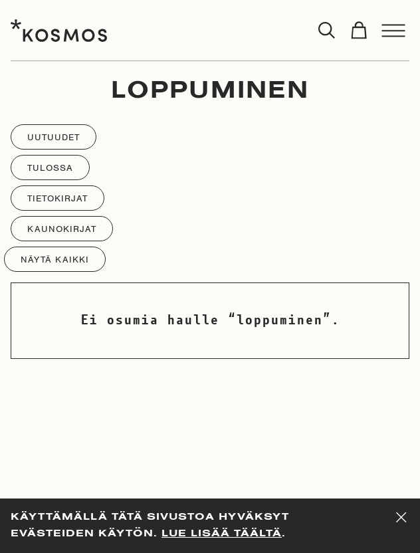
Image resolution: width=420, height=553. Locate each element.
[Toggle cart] (359, 31)
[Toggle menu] (393, 31)
